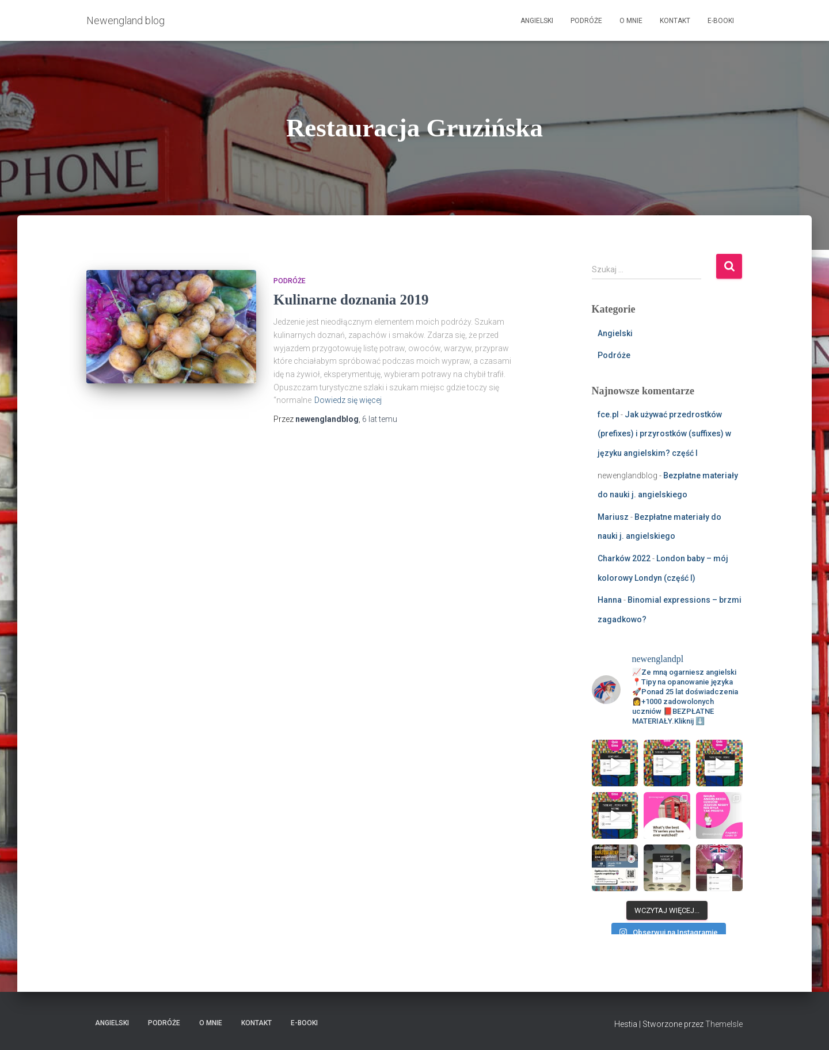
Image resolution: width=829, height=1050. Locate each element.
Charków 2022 (624, 558)
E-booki (721, 21)
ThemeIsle (724, 1024)
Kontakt (675, 21)
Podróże (586, 21)
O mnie (630, 21)
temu (379, 419)
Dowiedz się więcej (348, 400)
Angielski (536, 21)
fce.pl (608, 414)
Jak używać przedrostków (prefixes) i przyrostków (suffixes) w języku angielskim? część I (664, 434)
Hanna (610, 599)
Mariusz (613, 517)
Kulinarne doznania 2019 (351, 299)
